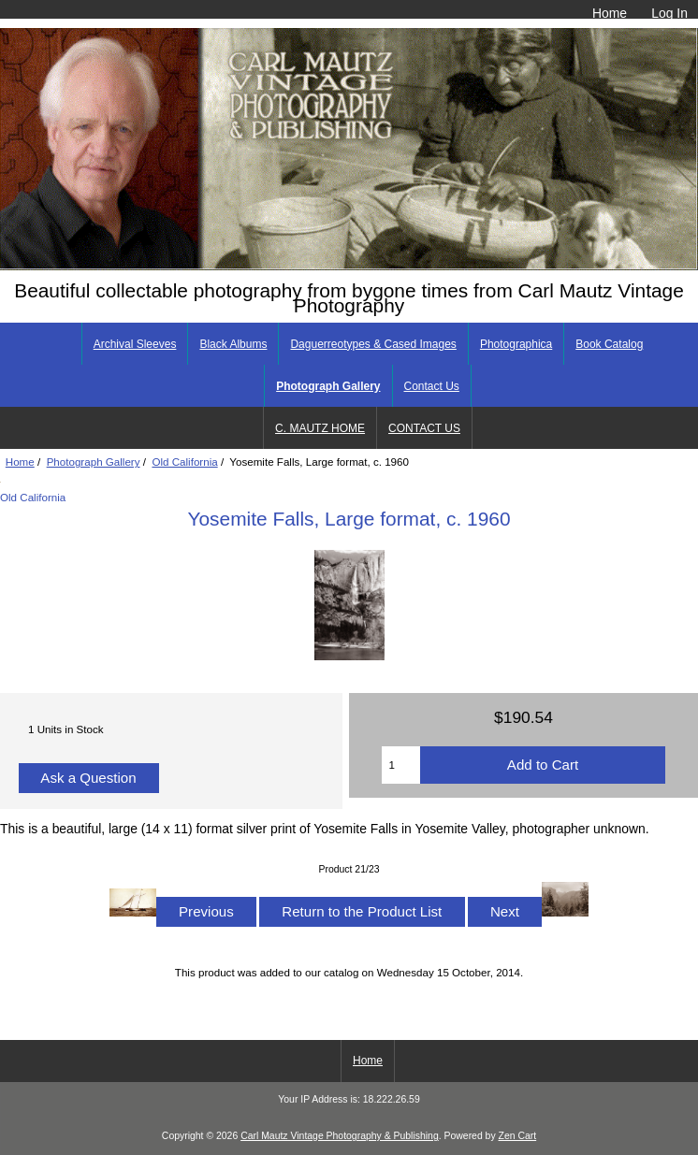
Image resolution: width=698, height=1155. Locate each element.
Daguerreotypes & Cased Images (373, 344)
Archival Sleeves (135, 344)
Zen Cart (518, 1136)
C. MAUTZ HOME (320, 428)
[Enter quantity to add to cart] (401, 765)
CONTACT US (424, 428)
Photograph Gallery (93, 461)
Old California (184, 461)
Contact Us (431, 386)
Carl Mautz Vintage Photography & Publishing (339, 1136)
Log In (669, 13)
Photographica (516, 344)
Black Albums (233, 344)
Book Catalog (609, 344)
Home (609, 13)
